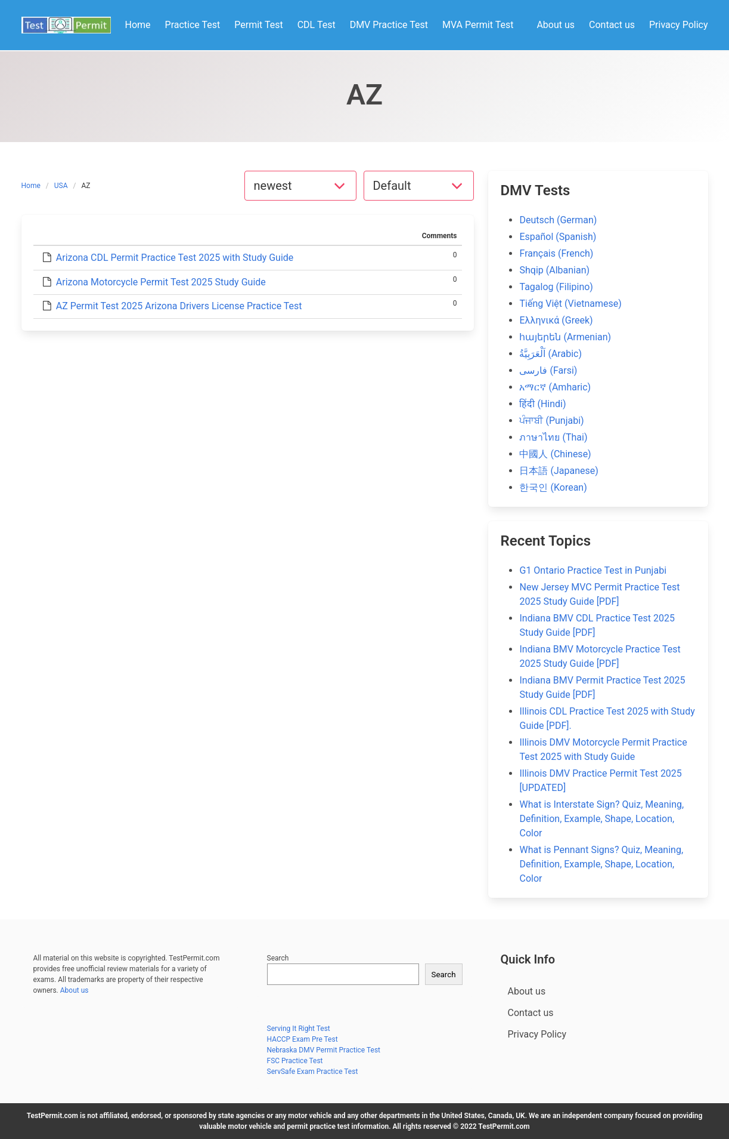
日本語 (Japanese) (558, 470)
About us (74, 990)
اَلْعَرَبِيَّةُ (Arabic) (550, 353)
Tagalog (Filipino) (555, 287)
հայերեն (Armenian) (565, 337)
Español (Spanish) (557, 236)
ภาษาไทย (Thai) (553, 437)
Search (278, 958)
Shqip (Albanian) (554, 270)
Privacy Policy (537, 1034)
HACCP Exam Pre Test (302, 1039)
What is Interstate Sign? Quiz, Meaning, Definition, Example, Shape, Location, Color (601, 819)
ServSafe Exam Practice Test (312, 1071)
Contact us (531, 1012)
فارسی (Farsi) (548, 370)
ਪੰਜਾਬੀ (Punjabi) (551, 420)
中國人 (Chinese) (555, 454)
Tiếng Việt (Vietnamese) (570, 303)
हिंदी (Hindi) (542, 404)
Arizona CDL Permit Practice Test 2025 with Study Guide (174, 257)
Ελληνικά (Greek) (555, 320)
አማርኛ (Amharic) (555, 387)
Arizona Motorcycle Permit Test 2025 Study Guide (161, 282)
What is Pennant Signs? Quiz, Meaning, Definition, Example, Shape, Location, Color (601, 864)
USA (61, 185)
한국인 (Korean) (553, 487)
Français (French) (556, 253)
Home (31, 185)
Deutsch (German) (558, 220)
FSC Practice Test (295, 1061)
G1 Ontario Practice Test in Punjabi (592, 570)
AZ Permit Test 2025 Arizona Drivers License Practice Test (179, 306)
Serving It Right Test (298, 1028)
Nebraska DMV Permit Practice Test (324, 1050)
